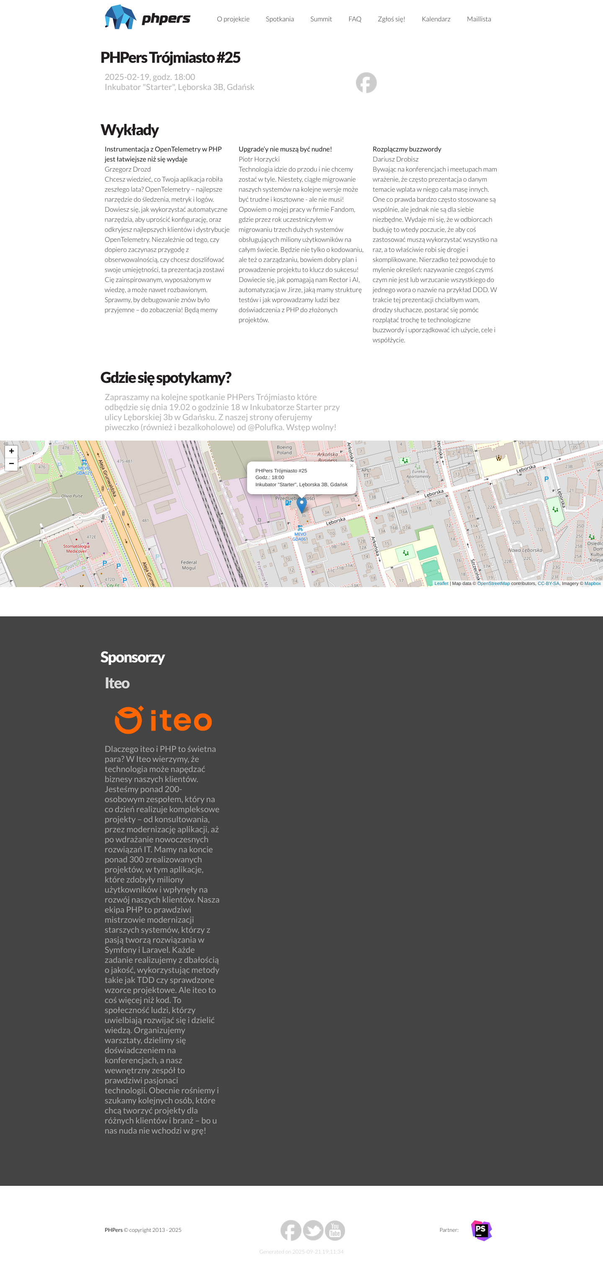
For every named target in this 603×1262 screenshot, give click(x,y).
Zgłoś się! (391, 19)
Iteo (117, 682)
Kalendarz (436, 19)
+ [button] (11, 452)
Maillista (479, 19)
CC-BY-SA (548, 583)
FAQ (354, 19)
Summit (321, 19)
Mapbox (593, 583)
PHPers (114, 1229)
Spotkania (280, 19)
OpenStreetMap (493, 583)
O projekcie (233, 19)
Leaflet (441, 583)
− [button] (11, 464)
